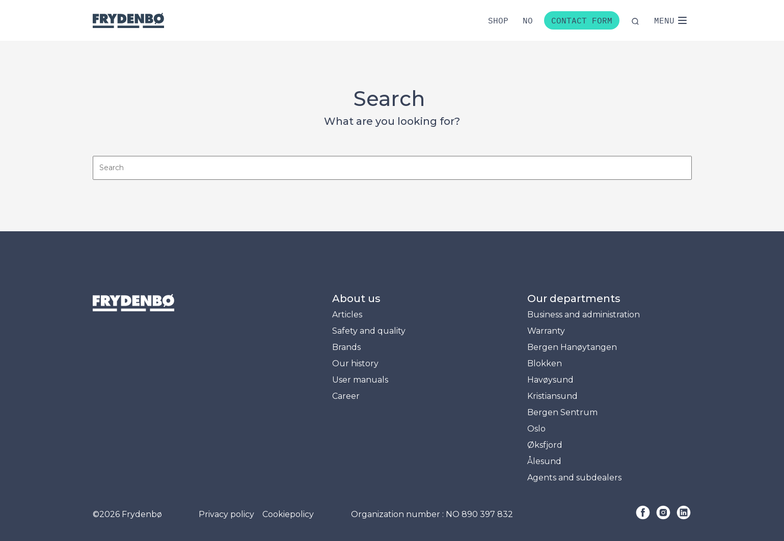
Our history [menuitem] (355, 363)
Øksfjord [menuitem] (544, 445)
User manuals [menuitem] (360, 380)
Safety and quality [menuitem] (368, 331)
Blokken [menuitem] (544, 363)
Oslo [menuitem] (536, 429)
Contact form (581, 20)
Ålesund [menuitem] (544, 461)
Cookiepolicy (288, 514)
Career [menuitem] (346, 396)
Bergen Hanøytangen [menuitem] (572, 347)
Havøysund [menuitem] (550, 380)
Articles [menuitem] (347, 314)
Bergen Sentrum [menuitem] (562, 412)
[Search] (392, 168)
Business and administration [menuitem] (583, 314)
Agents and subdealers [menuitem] (574, 477)
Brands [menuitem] (346, 347)
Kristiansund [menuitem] (552, 396)
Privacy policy (226, 514)
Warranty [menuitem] (546, 331)
